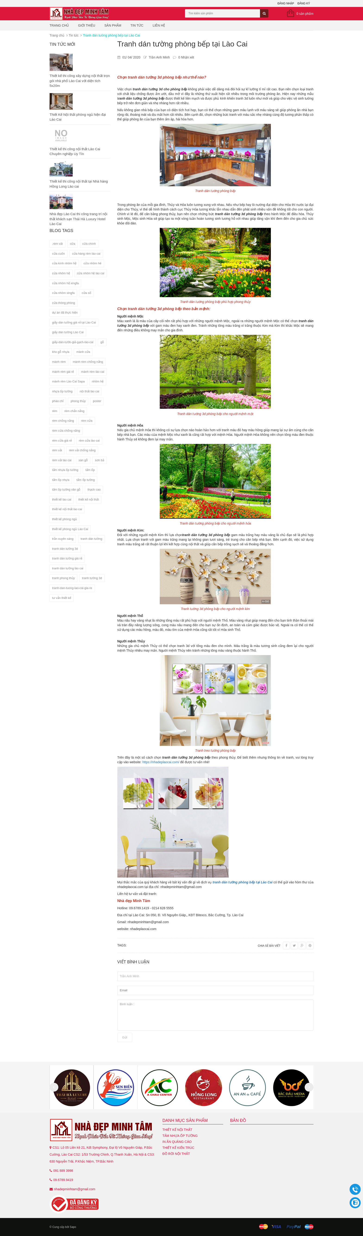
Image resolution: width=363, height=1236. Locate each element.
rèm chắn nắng (74, 411)
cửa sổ (86, 293)
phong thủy (78, 401)
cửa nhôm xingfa (63, 293)
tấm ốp (90, 470)
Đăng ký (303, 3)
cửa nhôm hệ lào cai (90, 273)
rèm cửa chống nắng (66, 430)
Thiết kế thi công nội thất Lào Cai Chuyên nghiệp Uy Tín (75, 151)
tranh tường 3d (92, 578)
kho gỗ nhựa (60, 352)
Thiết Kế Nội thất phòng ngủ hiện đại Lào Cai (78, 117)
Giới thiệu (86, 25)
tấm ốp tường (85, 480)
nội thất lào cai (89, 391)
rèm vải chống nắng (82, 450)
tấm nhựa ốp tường (65, 470)
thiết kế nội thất (88, 499)
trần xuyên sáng (62, 538)
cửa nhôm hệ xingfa (65, 283)
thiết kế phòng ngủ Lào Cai (70, 529)
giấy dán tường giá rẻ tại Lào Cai (74, 322)
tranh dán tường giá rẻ (67, 558)
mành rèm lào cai (92, 371)
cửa (72, 243)
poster (97, 401)
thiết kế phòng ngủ (64, 519)
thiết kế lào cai (61, 499)
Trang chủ (59, 25)
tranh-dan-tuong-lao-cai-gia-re (72, 588)
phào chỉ (57, 401)
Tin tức (137, 25)
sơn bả (99, 460)
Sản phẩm (112, 25)
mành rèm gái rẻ (63, 371)
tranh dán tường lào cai (67, 568)
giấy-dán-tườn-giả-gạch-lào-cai (72, 342)
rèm (54, 411)
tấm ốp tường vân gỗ (66, 489)
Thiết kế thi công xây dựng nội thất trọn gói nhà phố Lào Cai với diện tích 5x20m (80, 81)
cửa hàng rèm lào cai (86, 253)
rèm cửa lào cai (89, 440)
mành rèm (59, 361)
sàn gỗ (83, 460)
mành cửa (83, 352)
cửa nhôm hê (92, 263)
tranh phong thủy (63, 578)
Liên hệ (159, 25)
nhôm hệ (97, 381)
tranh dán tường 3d (65, 548)
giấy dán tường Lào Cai (68, 332)
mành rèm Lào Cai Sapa (68, 381)
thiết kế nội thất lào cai (67, 509)
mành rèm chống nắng (88, 361)
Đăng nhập (286, 3)
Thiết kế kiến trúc (178, 1148)
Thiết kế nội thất (177, 1130)
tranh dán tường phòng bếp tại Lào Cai (242, 882)
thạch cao (94, 489)
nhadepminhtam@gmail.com (74, 1189)
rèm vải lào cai (62, 460)
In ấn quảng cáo (177, 1142)
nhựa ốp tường (62, 391)
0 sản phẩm (304, 13)
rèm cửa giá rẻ (62, 440)
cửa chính (89, 243)
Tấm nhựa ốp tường (180, 1136)
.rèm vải (57, 243)
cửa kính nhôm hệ (64, 263)
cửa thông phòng (63, 303)
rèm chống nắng (63, 420)
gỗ (102, 342)
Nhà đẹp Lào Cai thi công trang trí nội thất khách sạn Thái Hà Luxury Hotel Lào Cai (78, 219)
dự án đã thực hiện (65, 312)
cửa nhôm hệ (61, 273)
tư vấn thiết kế (61, 598)
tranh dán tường (91, 538)
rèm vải (57, 450)
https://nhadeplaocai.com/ (160, 762)
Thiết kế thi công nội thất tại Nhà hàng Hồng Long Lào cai (79, 183)
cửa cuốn (58, 253)
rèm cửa (86, 420)
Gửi (124, 1037)
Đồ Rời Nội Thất (176, 1154)
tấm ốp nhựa (60, 480)
